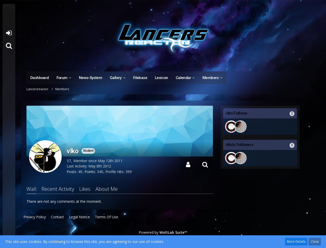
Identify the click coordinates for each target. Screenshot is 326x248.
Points (90, 171)
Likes (84, 188)
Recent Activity (58, 188)
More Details (296, 241)
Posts (71, 171)
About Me (107, 188)
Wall (31, 188)
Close (315, 241)
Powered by (163, 232)
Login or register (9, 33)
